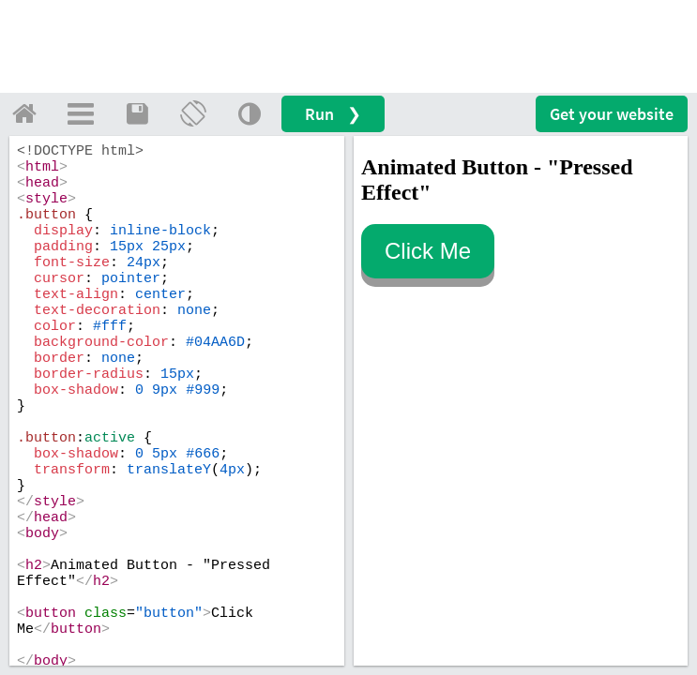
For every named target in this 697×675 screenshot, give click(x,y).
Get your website (612, 114)
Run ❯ (333, 114)
